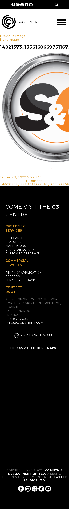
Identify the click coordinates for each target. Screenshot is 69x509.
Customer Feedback (23, 253)
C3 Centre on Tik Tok (26, 4)
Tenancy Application (24, 272)
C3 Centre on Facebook (13, 4)
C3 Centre (21, 22)
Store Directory (20, 249)
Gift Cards (15, 238)
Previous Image (13, 36)
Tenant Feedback (20, 280)
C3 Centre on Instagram (18, 4)
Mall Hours (16, 245)
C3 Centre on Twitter (22, 4)
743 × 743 (34, 177)
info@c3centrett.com (24, 322)
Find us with (33, 335)
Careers (13, 276)
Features (13, 242)
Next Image (9, 39)
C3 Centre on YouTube (31, 4)
